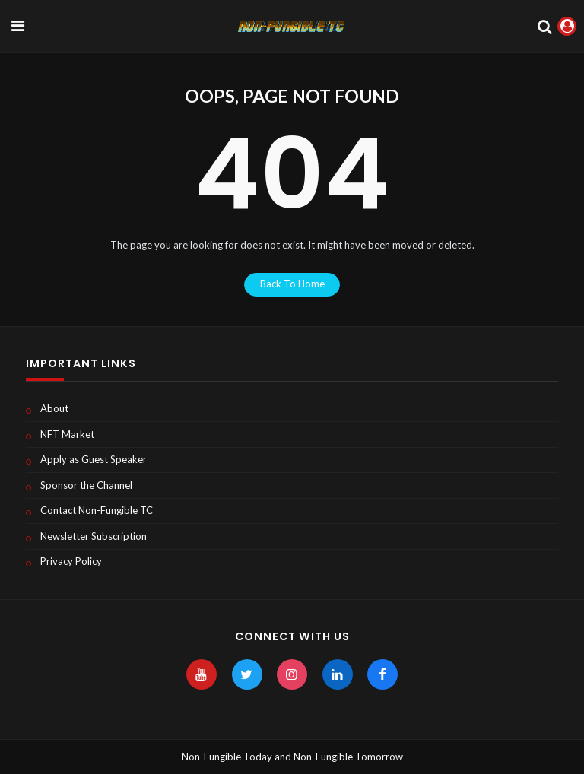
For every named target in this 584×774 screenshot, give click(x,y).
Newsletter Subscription (93, 536)
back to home (292, 284)
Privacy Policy (71, 561)
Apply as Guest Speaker (93, 459)
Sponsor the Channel (86, 485)
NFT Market (67, 434)
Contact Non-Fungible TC (96, 510)
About (54, 408)
